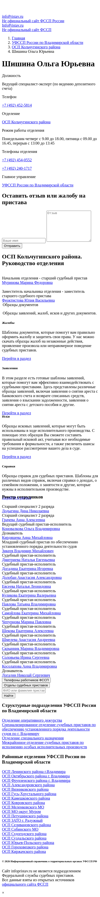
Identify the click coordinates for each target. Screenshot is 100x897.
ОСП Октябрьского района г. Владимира (36, 776)
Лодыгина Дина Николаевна (25, 511)
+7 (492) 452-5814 (17, 105)
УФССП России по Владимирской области (47, 42)
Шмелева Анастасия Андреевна (28, 640)
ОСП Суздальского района (24, 838)
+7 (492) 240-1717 (17, 168)
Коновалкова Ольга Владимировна (31, 529)
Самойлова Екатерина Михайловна (31, 613)
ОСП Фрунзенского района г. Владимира (36, 780)
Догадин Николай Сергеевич (26, 675)
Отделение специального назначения (33, 738)
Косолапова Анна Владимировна (29, 666)
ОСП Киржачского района (24, 851)
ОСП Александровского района (28, 785)
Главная (18, 38)
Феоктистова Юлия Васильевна (28, 300)
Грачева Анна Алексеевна (23, 520)
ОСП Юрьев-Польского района (28, 843)
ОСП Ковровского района (23, 803)
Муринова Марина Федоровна (27, 282)
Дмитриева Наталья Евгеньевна (28, 560)
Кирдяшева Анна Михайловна (27, 537)
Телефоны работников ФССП (26, 680)
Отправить (12, 246)
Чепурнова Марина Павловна (26, 622)
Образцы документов (20, 305)
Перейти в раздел (16, 358)
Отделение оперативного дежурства (32, 720)
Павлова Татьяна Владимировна (29, 604)
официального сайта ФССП (25, 884)
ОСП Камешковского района (26, 798)
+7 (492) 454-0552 (17, 160)
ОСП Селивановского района (26, 825)
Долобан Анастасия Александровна (32, 577)
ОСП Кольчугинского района (36, 47)
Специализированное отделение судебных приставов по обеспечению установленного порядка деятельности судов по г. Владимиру (49, 729)
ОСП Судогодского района (24, 834)
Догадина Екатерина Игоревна (27, 569)
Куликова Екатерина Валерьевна (29, 595)
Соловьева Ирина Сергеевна (25, 657)
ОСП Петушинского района (25, 816)
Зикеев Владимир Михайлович (27, 551)
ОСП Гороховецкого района (25, 847)
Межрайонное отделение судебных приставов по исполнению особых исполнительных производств (44, 744)
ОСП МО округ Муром (21, 811)
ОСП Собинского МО (20, 829)
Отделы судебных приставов (26, 685)
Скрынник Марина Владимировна (30, 648)
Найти (8, 695)
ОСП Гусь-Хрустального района (29, 794)
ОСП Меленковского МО (23, 807)
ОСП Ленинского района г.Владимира (34, 771)
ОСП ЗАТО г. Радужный (22, 820)
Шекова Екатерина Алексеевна (28, 631)
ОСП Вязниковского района (25, 789)
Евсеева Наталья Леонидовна (26, 586)
